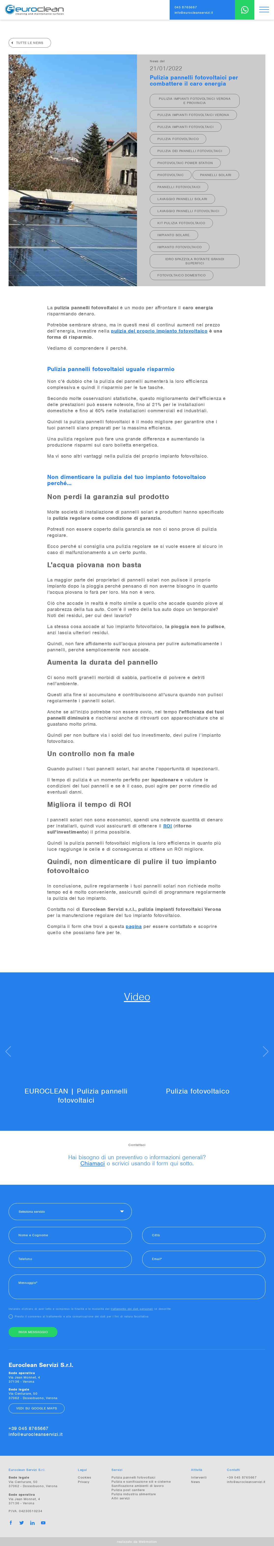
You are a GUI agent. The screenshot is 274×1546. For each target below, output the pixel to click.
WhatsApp (245, 10)
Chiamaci (92, 1163)
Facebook (11, 1522)
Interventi (198, 1477)
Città (156, 1235)
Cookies (84, 1477)
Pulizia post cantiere (128, 1490)
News (195, 1482)
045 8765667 (186, 7)
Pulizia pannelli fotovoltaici (133, 1477)
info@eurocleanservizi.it (194, 13)
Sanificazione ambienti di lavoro (137, 1485)
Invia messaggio (33, 1332)
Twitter (21, 1522)
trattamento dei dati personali (132, 1309)
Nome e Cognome (33, 1235)
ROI (167, 826)
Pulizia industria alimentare (133, 1494)
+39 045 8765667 (29, 1428)
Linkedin (32, 1522)
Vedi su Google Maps (36, 1408)
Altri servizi (120, 1498)
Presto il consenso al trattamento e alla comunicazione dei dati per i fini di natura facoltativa (81, 1316)
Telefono (25, 1259)
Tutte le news (29, 43)
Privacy (84, 1482)
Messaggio (27, 1282)
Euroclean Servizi (34, 10)
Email (156, 1259)
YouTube (43, 1522)
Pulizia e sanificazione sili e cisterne (141, 1481)
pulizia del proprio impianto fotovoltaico (159, 331)
